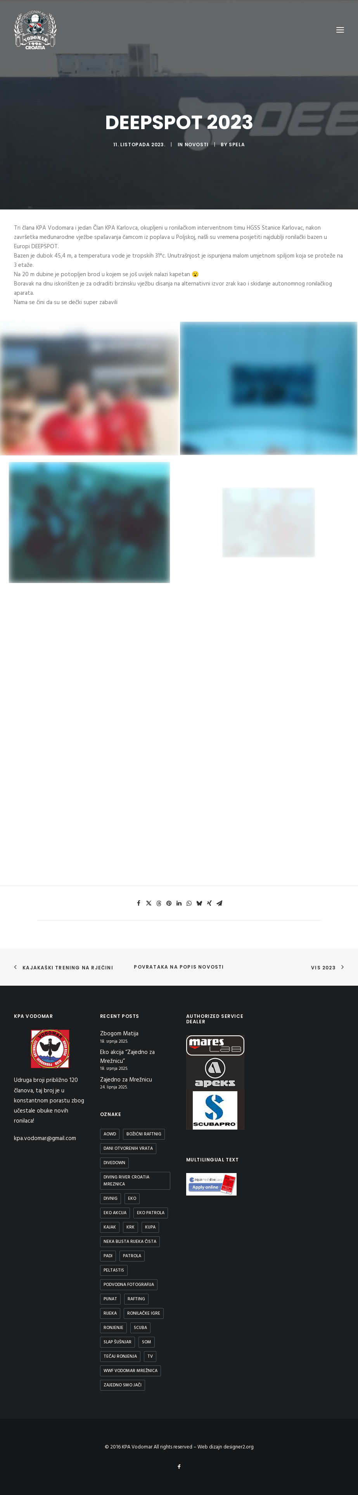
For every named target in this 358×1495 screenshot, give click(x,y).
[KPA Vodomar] (35, 29)
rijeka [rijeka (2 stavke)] (110, 1313)
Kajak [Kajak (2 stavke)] (110, 1227)
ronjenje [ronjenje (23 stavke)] (113, 1327)
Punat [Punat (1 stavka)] (110, 1299)
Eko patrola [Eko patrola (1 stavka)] (150, 1212)
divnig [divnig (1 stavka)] (111, 1198)
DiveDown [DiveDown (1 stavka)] (114, 1162)
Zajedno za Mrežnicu (126, 1080)
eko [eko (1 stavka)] (132, 1198)
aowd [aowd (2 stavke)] (110, 1134)
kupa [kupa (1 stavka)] (150, 1227)
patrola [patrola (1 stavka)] (132, 1256)
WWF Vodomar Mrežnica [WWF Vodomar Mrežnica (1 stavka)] (130, 1370)
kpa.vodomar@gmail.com (45, 1138)
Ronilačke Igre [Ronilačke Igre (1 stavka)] (143, 1313)
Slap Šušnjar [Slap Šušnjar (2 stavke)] (117, 1342)
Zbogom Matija (119, 1034)
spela (237, 144)
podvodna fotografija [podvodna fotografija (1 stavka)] (129, 1284)
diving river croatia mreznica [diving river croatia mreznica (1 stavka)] (126, 1181)
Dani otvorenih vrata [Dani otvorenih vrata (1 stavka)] (128, 1148)
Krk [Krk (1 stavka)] (130, 1227)
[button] (139, 903)
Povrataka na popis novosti (179, 967)
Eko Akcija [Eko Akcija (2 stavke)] (115, 1212)
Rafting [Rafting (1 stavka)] (136, 1299)
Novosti (197, 144)
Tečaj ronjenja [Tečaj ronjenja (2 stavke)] (120, 1356)
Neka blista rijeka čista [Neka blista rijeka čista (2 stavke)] (130, 1241)
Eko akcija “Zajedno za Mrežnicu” (127, 1057)
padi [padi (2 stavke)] (108, 1256)
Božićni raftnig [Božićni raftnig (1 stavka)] (143, 1134)
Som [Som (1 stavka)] (146, 1342)
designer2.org (238, 1447)
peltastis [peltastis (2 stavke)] (114, 1270)
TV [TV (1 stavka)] (150, 1356)
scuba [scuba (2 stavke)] (140, 1327)
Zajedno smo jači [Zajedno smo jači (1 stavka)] (123, 1385)
